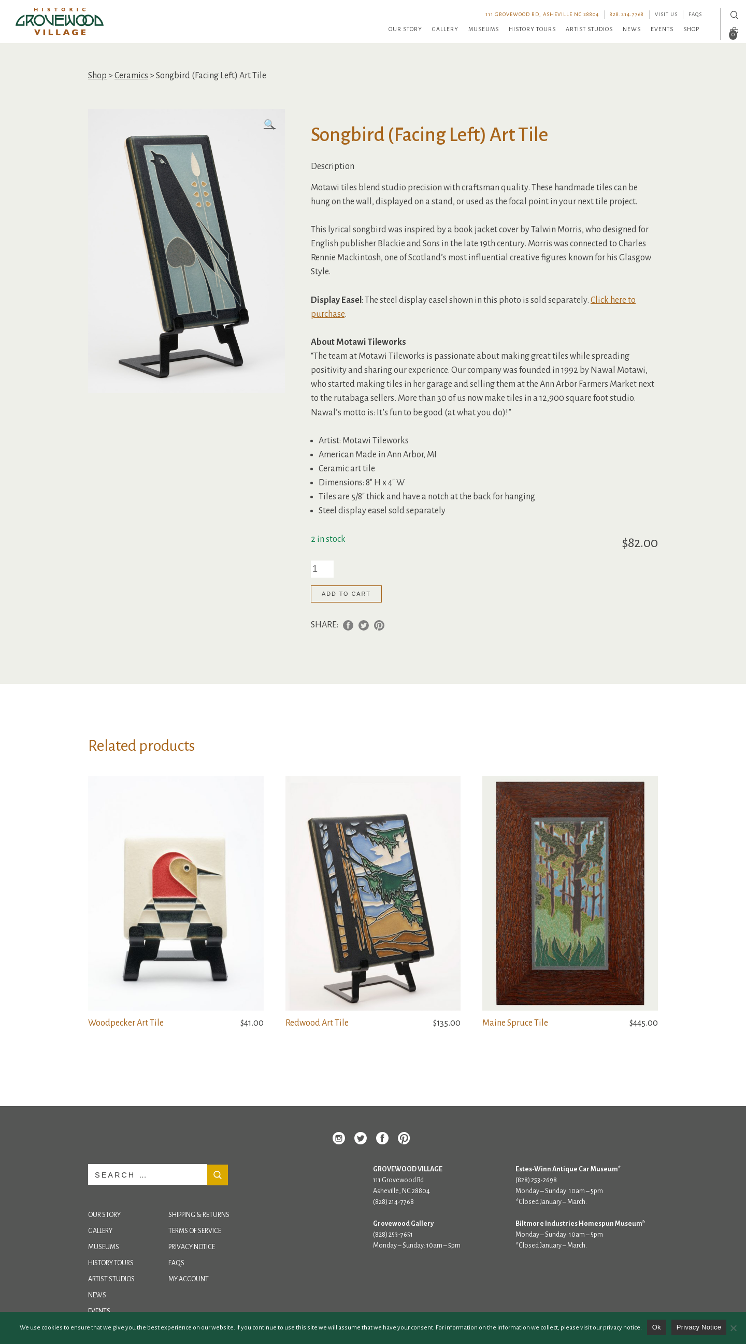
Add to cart (346, 594)
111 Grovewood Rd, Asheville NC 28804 (542, 14)
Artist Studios (589, 29)
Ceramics (131, 75)
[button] (270, 125)
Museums (483, 29)
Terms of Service (194, 1231)
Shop (691, 29)
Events (662, 29)
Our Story (405, 29)
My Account (188, 1279)
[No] (733, 1328)
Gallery (445, 29)
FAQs (695, 14)
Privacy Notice (191, 1247)
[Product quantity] (322, 569)
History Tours (532, 29)
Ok (656, 1327)
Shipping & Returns (198, 1215)
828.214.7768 (627, 14)
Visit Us (666, 14)
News (632, 29)
